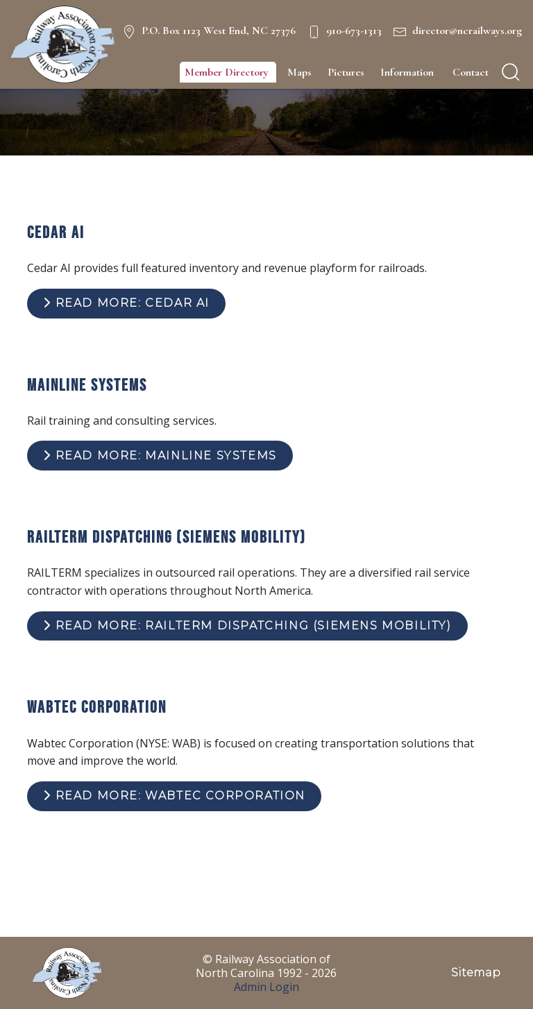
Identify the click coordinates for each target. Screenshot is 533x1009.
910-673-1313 (354, 30)
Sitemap (475, 972)
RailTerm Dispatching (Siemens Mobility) (166, 536)
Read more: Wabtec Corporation (174, 795)
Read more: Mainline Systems (159, 455)
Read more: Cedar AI (126, 303)
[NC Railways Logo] (63, 44)
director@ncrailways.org (467, 30)
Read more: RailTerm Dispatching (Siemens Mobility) (247, 625)
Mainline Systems (87, 384)
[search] (511, 72)
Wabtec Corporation (97, 706)
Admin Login (266, 986)
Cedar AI (56, 232)
